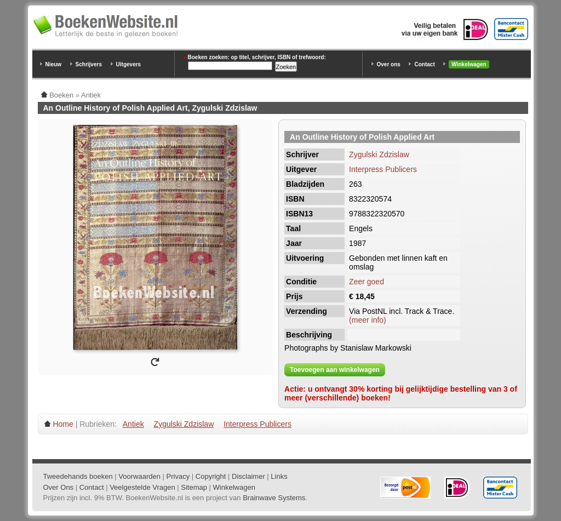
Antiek (133, 424)
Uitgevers (128, 64)
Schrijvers (89, 64)
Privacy (178, 476)
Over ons (388, 64)
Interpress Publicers (383, 169)
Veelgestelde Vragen (142, 487)
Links (279, 476)
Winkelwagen (468, 64)
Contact (424, 64)
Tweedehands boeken (78, 476)
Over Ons (58, 487)
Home (63, 424)
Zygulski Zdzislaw (379, 154)
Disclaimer (248, 476)
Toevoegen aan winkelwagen (335, 370)
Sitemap (194, 487)
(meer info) (367, 320)
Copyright (211, 476)
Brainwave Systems (274, 498)
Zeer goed (366, 281)
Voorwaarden (139, 476)
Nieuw (53, 64)
